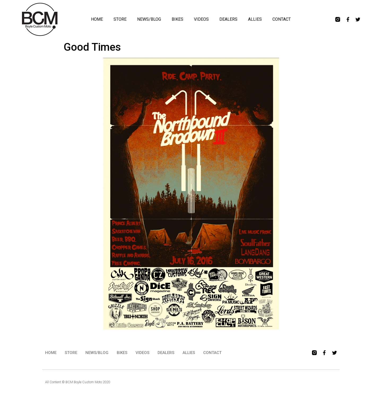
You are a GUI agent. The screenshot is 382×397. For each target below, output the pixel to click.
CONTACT (281, 19)
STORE (120, 19)
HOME (97, 19)
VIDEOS (201, 19)
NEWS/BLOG (149, 19)
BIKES (177, 19)
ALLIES (255, 19)
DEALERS (228, 19)
